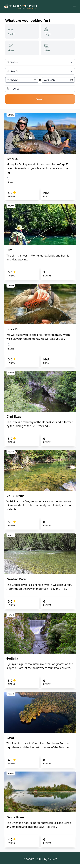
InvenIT (52, 859)
